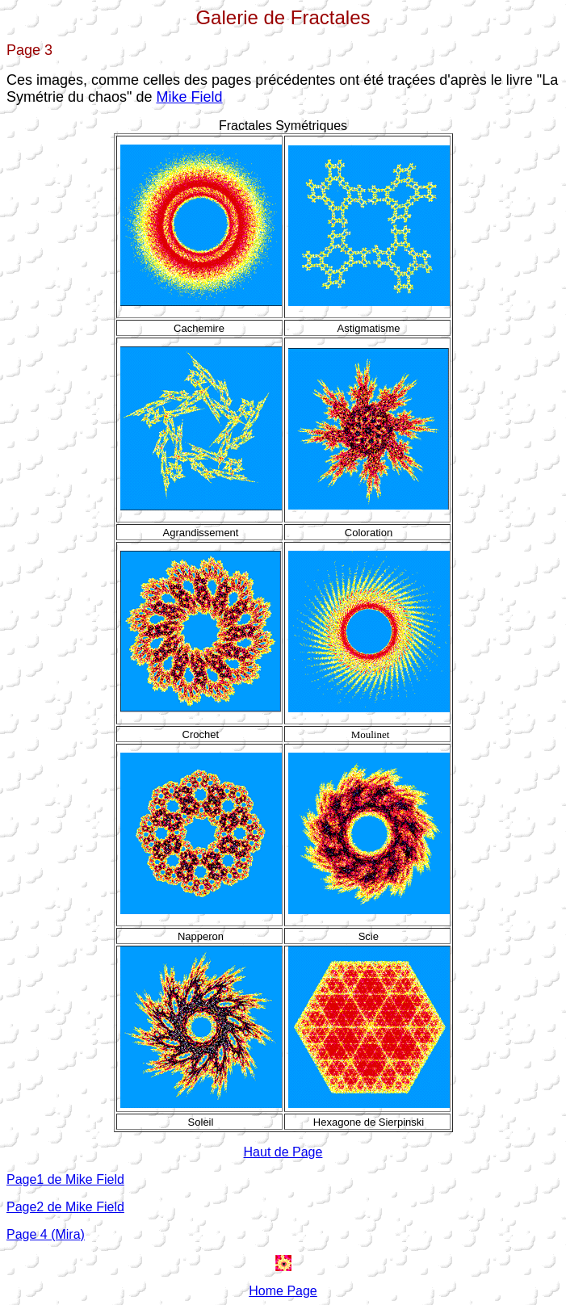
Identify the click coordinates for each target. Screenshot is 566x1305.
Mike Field (189, 97)
